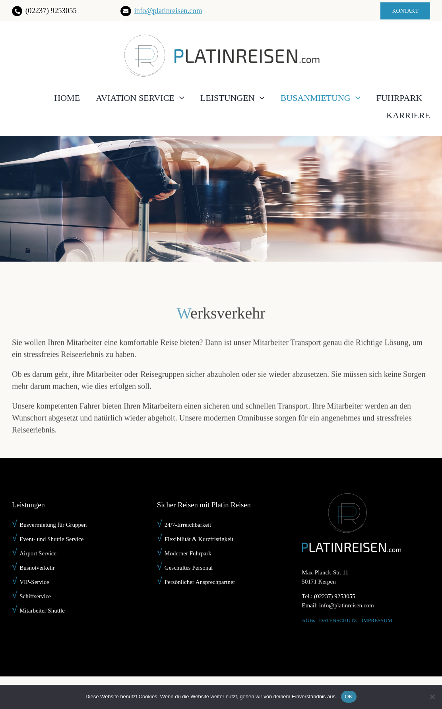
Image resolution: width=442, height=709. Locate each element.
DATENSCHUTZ (338, 620)
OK (349, 696)
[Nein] (432, 697)
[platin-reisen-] (221, 37)
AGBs (308, 620)
